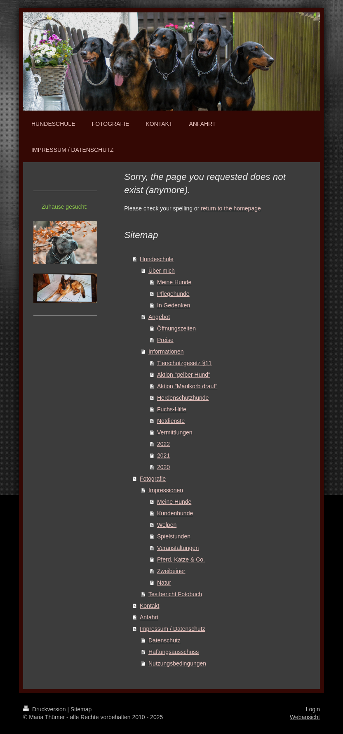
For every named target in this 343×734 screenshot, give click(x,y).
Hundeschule (157, 259)
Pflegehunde (173, 293)
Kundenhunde (175, 513)
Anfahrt (149, 617)
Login (313, 709)
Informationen (166, 351)
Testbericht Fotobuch (175, 594)
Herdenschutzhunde (183, 397)
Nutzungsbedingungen (177, 663)
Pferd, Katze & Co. (181, 559)
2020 (163, 467)
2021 (163, 455)
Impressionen (165, 490)
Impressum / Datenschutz (172, 628)
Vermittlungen (175, 432)
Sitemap (81, 709)
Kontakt (149, 605)
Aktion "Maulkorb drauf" (187, 386)
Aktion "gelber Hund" (183, 374)
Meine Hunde (174, 282)
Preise (165, 340)
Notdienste (171, 421)
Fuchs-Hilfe (171, 409)
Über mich (161, 270)
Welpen (166, 525)
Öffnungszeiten (176, 328)
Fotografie (153, 478)
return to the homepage (231, 208)
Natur (164, 582)
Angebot (159, 317)
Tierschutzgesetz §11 (184, 363)
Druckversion (45, 709)
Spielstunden (173, 536)
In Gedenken (173, 305)
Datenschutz (164, 640)
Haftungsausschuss (173, 652)
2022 (163, 444)
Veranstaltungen (178, 548)
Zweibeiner (171, 571)
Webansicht (305, 717)
